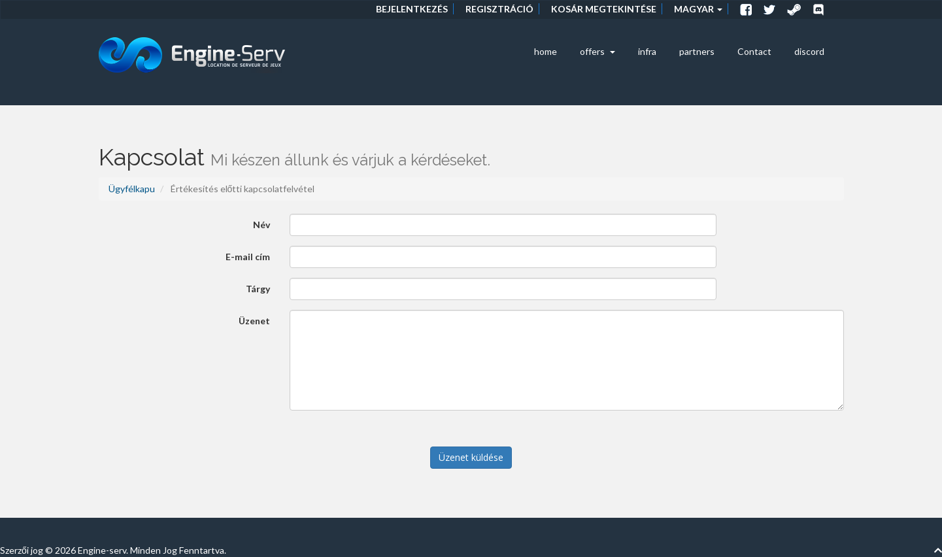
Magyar (698, 8)
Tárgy (258, 288)
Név (261, 224)
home (545, 51)
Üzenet (254, 320)
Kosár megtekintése (603, 8)
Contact (754, 51)
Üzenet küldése (471, 457)
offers (597, 51)
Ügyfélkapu (132, 188)
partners (697, 51)
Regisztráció (499, 8)
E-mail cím (248, 256)
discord (809, 51)
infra (647, 51)
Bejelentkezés (412, 8)
